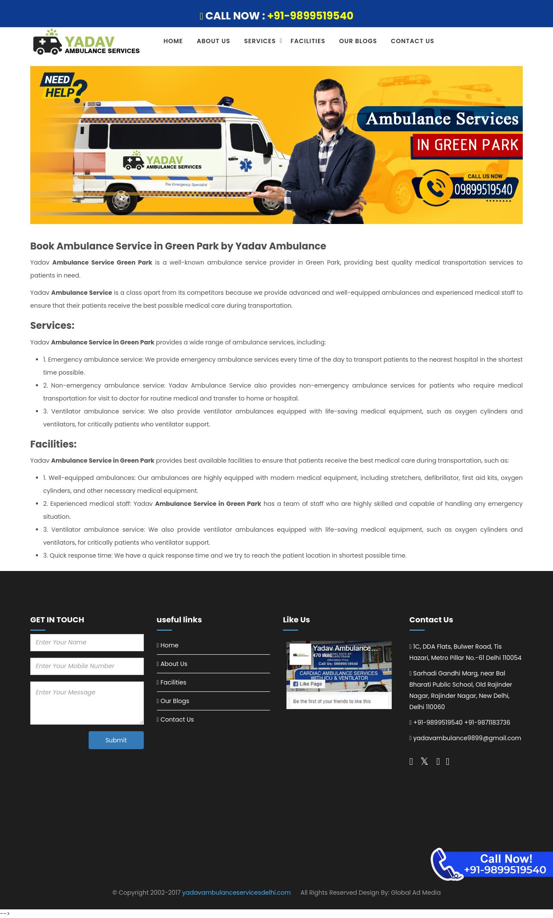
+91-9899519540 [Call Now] (310, 16)
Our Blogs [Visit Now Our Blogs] (174, 701)
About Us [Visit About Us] (213, 41)
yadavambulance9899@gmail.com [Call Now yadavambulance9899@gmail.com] (467, 738)
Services (260, 41)
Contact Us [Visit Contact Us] (413, 41)
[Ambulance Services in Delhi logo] (87, 42)
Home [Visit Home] (173, 41)
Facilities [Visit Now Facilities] (173, 682)
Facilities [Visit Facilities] (308, 41)
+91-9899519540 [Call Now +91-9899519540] (437, 722)
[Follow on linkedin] (447, 761)
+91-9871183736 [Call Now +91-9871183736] (487, 722)
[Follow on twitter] (411, 761)
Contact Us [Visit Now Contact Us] (177, 719)
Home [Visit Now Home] (169, 645)
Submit (116, 740)
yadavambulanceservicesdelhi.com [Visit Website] (236, 892)
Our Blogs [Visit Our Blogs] (358, 41)
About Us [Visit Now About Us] (173, 663)
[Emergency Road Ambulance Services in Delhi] (340, 675)
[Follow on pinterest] (438, 761)
